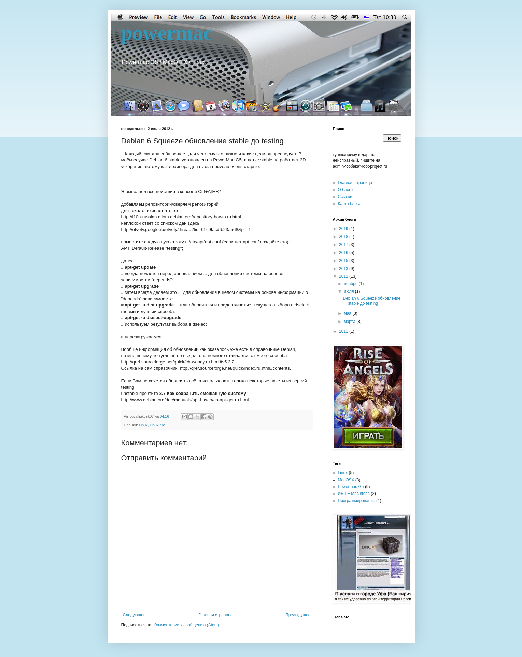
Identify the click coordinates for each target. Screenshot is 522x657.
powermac (166, 33)
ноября (351, 283)
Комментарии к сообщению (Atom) (186, 625)
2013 (344, 268)
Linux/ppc (158, 425)
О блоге (345, 189)
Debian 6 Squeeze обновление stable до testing (371, 300)
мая (348, 313)
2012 (344, 276)
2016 (344, 252)
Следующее (134, 615)
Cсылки (345, 196)
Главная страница (215, 615)
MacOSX (346, 479)
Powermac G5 (351, 486)
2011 (344, 331)
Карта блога (349, 203)
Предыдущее (297, 615)
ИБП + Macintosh (354, 493)
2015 (344, 260)
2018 (344, 236)
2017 (344, 244)
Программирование (356, 500)
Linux (143, 425)
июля (349, 291)
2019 (344, 228)
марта (350, 321)
